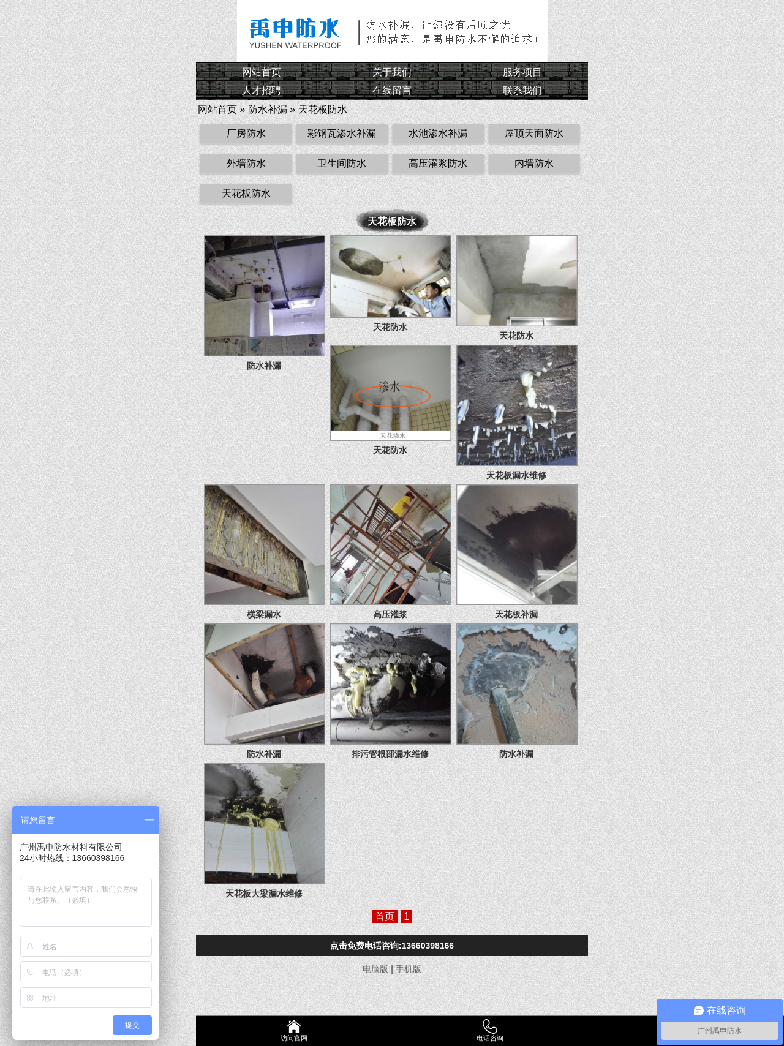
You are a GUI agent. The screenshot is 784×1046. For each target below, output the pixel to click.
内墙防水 (534, 163)
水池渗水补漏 (438, 133)
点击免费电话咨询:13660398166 (392, 945)
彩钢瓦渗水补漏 (341, 133)
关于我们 (392, 72)
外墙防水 (246, 163)
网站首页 (261, 72)
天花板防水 (322, 109)
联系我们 (522, 90)
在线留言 (392, 90)
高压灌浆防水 (438, 163)
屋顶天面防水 (534, 133)
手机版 (408, 969)
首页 (384, 916)
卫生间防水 (341, 163)
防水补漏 (267, 109)
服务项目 (522, 72)
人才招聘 (261, 90)
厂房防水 (246, 133)
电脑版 (375, 969)
